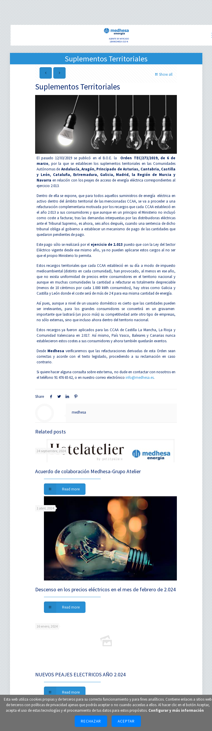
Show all (163, 74)
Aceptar (126, 721)
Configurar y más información (176, 710)
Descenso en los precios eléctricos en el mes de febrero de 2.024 (105, 589)
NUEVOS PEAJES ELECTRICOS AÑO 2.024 (80, 674)
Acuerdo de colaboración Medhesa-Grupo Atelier (88, 471)
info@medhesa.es (140, 377)
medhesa (79, 412)
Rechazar (91, 721)
